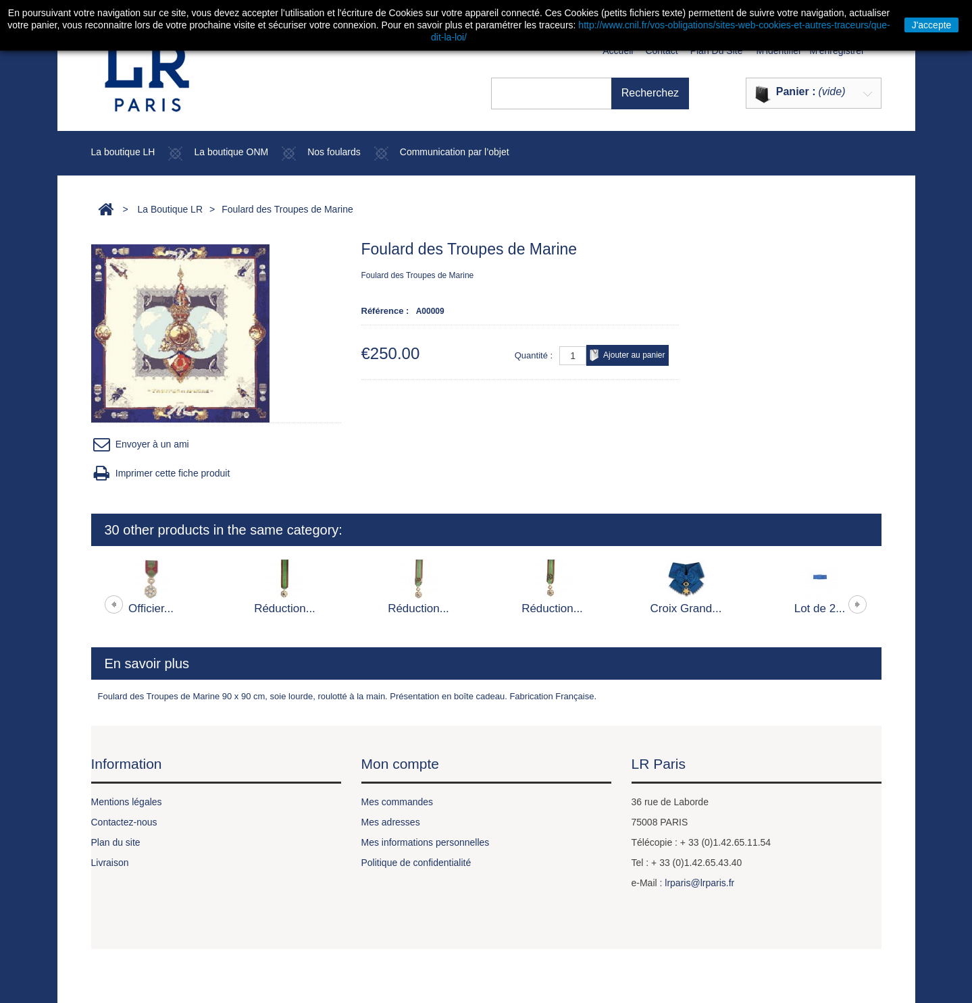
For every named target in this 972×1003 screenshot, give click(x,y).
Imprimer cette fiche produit (160, 473)
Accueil (618, 50)
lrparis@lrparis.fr (699, 882)
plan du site (716, 50)
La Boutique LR (170, 209)
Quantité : (534, 355)
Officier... (151, 608)
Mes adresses (390, 822)
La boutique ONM (231, 151)
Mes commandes (397, 801)
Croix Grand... (686, 608)
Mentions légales (126, 801)
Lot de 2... (820, 608)
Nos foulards (334, 151)
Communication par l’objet (454, 151)
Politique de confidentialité (416, 862)
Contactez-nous (124, 822)
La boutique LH (123, 151)
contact (661, 50)
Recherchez (668, 93)
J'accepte (932, 25)
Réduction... (284, 608)
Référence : (385, 311)
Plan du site (115, 842)
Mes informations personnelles (425, 842)
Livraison (110, 862)
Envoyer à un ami (140, 444)
